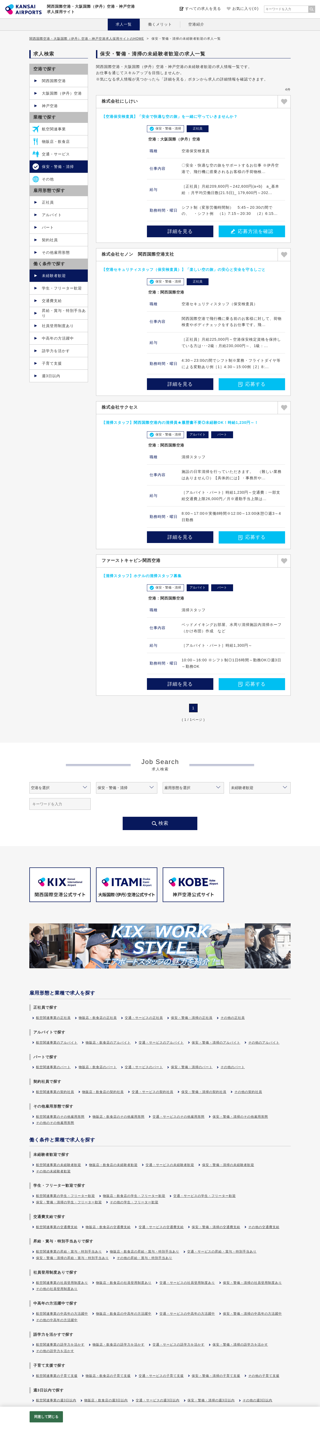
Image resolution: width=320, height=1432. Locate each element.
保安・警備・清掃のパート (192, 1067)
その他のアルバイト (263, 1042)
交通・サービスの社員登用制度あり (187, 1283)
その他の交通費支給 (263, 1227)
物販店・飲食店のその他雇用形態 (119, 1117)
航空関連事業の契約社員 (55, 1092)
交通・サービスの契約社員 (152, 1092)
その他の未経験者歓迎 (53, 1171)
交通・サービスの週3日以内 (157, 1400)
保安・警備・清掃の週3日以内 (211, 1400)
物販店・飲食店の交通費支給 (108, 1227)
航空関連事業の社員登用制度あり (62, 1283)
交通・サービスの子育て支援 (161, 1376)
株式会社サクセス (120, 407)
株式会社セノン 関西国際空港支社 (138, 254)
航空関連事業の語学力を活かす (60, 1344)
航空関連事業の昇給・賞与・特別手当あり (69, 1251)
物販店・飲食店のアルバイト (108, 1042)
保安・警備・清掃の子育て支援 (216, 1376)
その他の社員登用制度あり (57, 1289)
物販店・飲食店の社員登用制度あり (123, 1283)
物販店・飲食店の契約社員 (103, 1092)
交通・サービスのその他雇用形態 (179, 1117)
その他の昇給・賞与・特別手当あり (144, 1258)
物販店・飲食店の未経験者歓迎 (113, 1165)
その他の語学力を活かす (55, 1351)
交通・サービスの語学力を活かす (179, 1344)
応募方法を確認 (252, 231)
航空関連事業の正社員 (53, 1018)
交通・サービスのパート (144, 1067)
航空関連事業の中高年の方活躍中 (62, 1314)
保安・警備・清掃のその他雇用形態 (240, 1117)
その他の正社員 (233, 1018)
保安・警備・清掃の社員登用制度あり (252, 1283)
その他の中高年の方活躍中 (57, 1320)
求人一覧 (124, 24)
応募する (252, 384)
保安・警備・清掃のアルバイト (216, 1042)
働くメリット (160, 24)
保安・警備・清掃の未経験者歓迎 (228, 1165)
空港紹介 (196, 24)
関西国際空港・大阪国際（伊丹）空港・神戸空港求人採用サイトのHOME (86, 39)
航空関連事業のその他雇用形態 (60, 1117)
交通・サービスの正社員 (144, 1018)
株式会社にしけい (120, 101)
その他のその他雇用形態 (55, 1123)
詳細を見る (180, 231)
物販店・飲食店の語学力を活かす (119, 1344)
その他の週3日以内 (258, 1400)
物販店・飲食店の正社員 (98, 1018)
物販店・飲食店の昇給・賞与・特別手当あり (144, 1251)
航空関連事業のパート (53, 1067)
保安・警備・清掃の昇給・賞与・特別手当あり (72, 1258)
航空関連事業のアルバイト (57, 1042)
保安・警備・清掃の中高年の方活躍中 (252, 1314)
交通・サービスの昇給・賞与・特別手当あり (222, 1251)
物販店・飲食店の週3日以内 (106, 1400)
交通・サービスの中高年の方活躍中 (187, 1314)
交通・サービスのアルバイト (161, 1042)
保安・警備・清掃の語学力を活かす (240, 1344)
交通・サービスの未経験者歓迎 (170, 1165)
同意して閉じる (46, 1417)
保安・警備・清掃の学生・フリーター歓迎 (69, 1202)
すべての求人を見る (203, 8)
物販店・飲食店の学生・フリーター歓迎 (134, 1196)
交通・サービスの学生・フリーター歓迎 (204, 1196)
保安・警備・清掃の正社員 (192, 1018)
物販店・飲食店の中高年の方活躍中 (123, 1314)
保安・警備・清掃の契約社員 (203, 1092)
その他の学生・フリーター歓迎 (134, 1202)
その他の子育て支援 (263, 1376)
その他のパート (233, 1067)
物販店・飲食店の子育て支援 (108, 1376)
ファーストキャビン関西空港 (131, 560)
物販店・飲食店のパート (98, 1067)
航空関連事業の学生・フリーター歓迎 (65, 1196)
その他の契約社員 (248, 1092)
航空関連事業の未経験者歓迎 (58, 1165)
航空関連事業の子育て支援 (57, 1376)
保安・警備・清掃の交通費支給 (216, 1227)
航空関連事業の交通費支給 (57, 1227)
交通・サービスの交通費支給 (161, 1227)
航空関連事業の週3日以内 (56, 1400)
